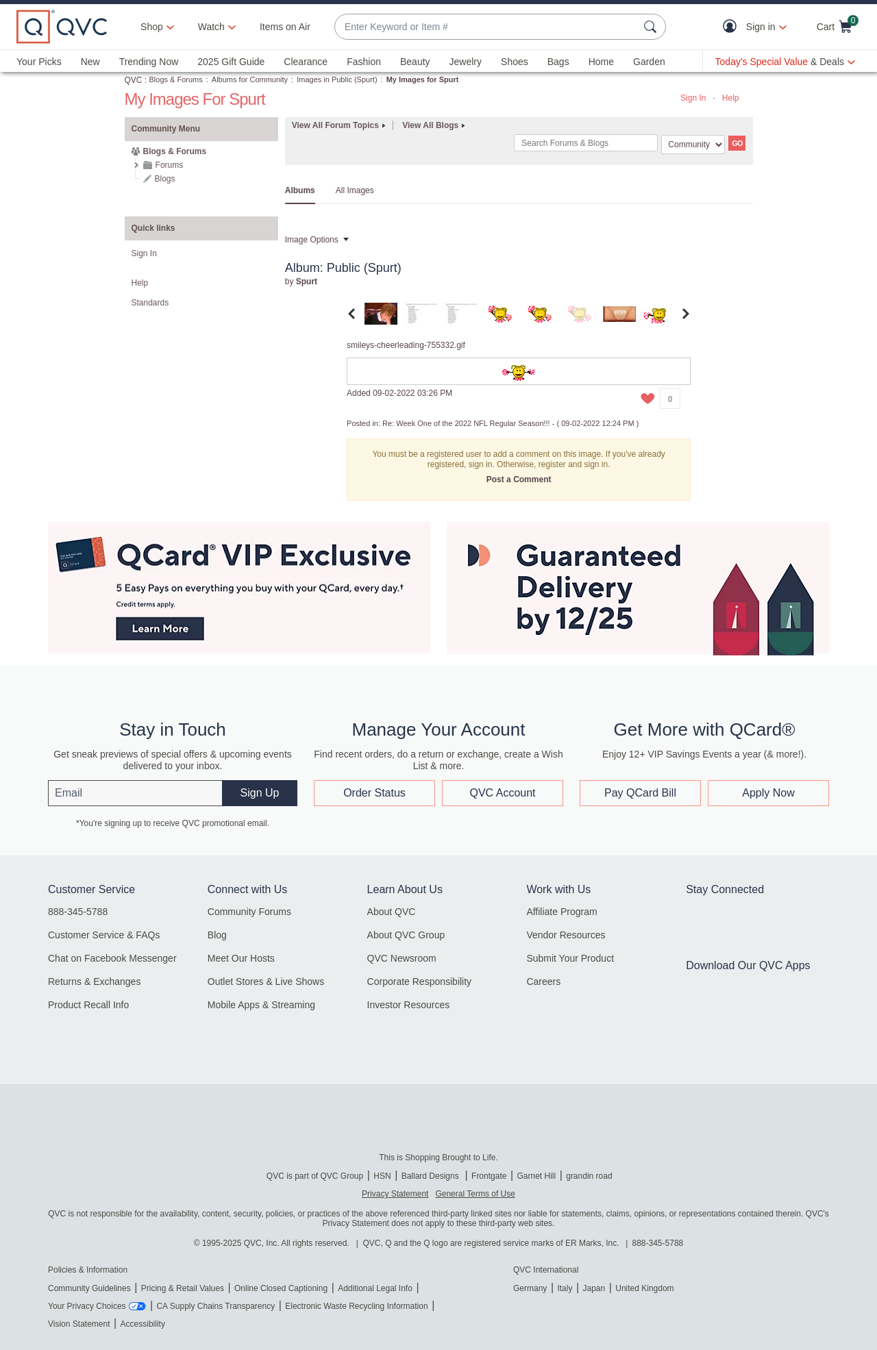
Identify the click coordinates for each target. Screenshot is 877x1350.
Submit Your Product (570, 958)
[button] (733, 27)
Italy (564, 1288)
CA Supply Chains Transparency (215, 1306)
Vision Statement (79, 1324)
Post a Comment (519, 479)
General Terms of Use (475, 1194)
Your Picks (39, 61)
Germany (530, 1288)
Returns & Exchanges (94, 981)
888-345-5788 (78, 911)
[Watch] (212, 26)
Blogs (165, 179)
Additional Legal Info (375, 1288)
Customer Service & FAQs (104, 934)
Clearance (306, 61)
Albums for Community (250, 79)
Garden (649, 61)
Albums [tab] (300, 190)
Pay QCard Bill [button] (640, 793)
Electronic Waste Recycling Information (356, 1306)
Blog (217, 934)
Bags (558, 61)
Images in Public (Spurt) (337, 79)
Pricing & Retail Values (182, 1288)
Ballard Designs (431, 1176)
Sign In (693, 98)
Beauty (415, 61)
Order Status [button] (374, 793)
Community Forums (249, 911)
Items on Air (285, 26)
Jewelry (465, 61)
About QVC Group (406, 934)
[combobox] (486, 27)
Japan (593, 1288)
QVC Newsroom (401, 958)
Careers (543, 981)
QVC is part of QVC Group (315, 1176)
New (90, 61)
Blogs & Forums (176, 79)
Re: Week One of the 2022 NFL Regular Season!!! (466, 423)
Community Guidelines (89, 1288)
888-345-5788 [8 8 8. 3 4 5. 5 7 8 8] (658, 1243)
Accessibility (143, 1324)
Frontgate (488, 1176)
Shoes (514, 61)
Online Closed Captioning (281, 1288)
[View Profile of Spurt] (306, 281)
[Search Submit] (652, 26)
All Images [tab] (355, 190)
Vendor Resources (565, 934)
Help (730, 98)
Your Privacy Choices (87, 1306)
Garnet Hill (536, 1176)
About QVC (391, 911)
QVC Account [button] (502, 793)
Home (601, 61)
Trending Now (149, 61)
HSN (382, 1176)
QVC (134, 80)
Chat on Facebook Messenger (112, 958)
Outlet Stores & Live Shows (266, 981)
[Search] (586, 142)
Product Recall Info (88, 1004)
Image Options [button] (311, 240)
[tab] (381, 313)
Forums (170, 165)
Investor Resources (408, 1004)
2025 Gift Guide (230, 61)
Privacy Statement (395, 1194)
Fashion (364, 61)
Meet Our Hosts (241, 958)
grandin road (589, 1176)
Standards (150, 303)
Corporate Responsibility (419, 981)
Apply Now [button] (768, 793)
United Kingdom (644, 1288)
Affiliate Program (561, 911)
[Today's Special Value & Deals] (785, 61)
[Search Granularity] (693, 144)
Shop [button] (151, 26)
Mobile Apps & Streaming (261, 1004)
